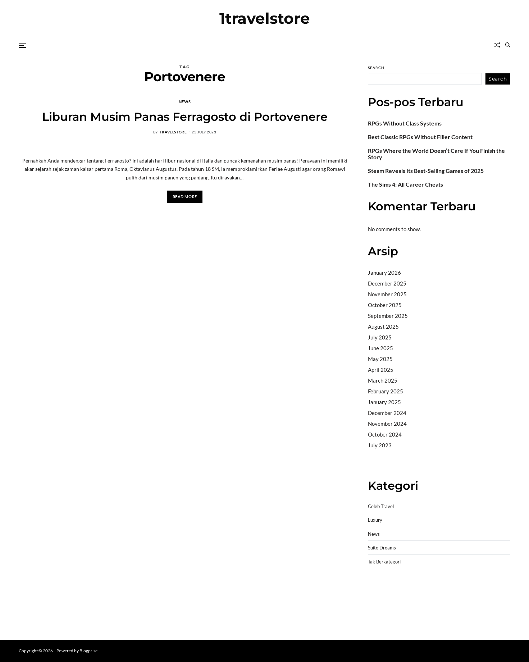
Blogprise (88, 650)
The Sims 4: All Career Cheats (405, 184)
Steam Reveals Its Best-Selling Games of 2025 (426, 171)
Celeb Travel (381, 506)
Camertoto (381, 463)
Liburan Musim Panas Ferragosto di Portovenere (185, 117)
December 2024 (387, 413)
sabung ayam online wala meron (405, 614)
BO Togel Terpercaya (410, 587)
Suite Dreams (382, 548)
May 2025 (380, 359)
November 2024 (387, 423)
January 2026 (384, 272)
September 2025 (388, 315)
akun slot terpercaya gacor (469, 587)
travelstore (173, 132)
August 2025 (383, 326)
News (185, 101)
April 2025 (380, 369)
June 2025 (380, 348)
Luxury (375, 520)
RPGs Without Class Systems (405, 123)
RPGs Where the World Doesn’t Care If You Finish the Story (436, 153)
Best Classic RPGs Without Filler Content (420, 137)
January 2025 (384, 402)
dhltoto (376, 587)
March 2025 (382, 380)
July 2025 (380, 337)
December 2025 (387, 283)
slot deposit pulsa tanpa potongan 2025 (456, 605)
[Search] (507, 44)
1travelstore (264, 18)
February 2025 (385, 391)
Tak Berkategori (384, 562)
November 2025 (387, 294)
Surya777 (379, 624)
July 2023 (380, 445)
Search (376, 67)
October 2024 (385, 434)
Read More (185, 196)
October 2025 (385, 305)
